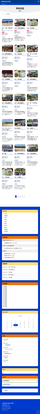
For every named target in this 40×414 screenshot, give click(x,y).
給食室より (6, 229)
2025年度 (5, 287)
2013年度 (5, 305)
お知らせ (6, 213)
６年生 (6, 227)
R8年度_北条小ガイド (9, 255)
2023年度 (5, 290)
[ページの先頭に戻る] (38, 412)
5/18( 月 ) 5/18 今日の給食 (7, 272)
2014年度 (5, 303)
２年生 (6, 219)
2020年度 (5, 295)
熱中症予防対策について (10, 253)
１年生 (6, 217)
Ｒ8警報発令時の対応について (11, 242)
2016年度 (5, 300)
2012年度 (5, 306)
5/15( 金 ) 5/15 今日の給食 (7, 277)
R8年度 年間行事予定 (9, 257)
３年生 (6, 221)
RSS (7, 390)
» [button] (24, 196)
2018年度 (5, 297)
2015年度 (5, 302)
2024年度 (5, 289)
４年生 (6, 223)
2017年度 (5, 299)
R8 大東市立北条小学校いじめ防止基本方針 (13, 248)
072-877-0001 (7, 406)
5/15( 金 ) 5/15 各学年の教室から (8, 274)
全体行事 (6, 231)
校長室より (6, 215)
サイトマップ (5, 410)
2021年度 (5, 293)
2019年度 (5, 296)
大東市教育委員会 (6, 384)
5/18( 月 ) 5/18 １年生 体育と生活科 (9, 267)
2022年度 (5, 292)
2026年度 (5, 286)
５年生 (6, 225)
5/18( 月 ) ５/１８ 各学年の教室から (9, 269)
